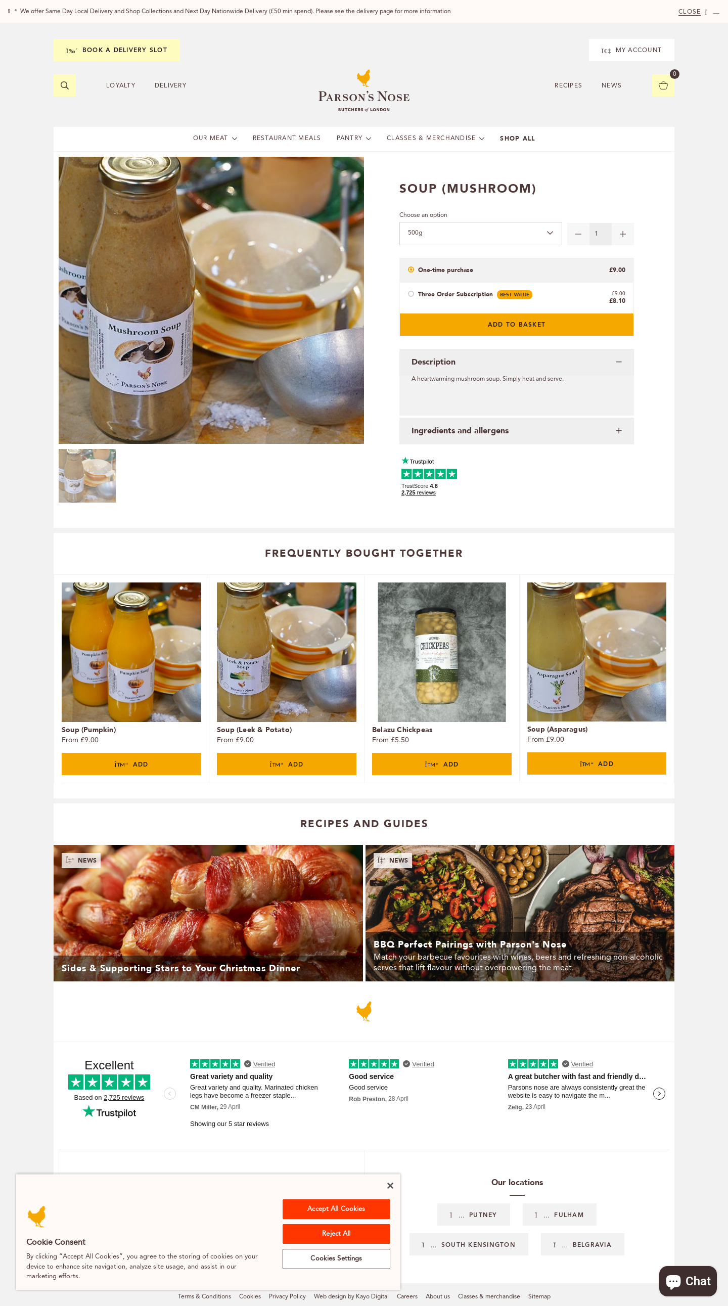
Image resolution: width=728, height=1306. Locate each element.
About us (438, 1297)
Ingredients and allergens (460, 430)
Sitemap (539, 1297)
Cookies (250, 1297)
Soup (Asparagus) (557, 729)
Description (434, 362)
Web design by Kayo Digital (351, 1297)
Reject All (336, 1234)
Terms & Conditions (204, 1297)
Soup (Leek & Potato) (254, 730)
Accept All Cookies (336, 1209)
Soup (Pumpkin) (89, 730)
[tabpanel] (131, 678)
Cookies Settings (336, 1258)
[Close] (390, 1186)
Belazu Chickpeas (402, 730)
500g (415, 233)
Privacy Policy (287, 1297)
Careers (407, 1297)
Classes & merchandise (489, 1297)
